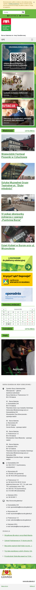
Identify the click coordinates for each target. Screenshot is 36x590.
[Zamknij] (34, 2)
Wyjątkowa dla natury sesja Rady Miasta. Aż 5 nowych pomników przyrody (18, 535)
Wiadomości (8, 130)
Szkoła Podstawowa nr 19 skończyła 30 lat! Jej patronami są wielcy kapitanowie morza (18, 541)
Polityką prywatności (14, 3)
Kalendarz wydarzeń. (11, 304)
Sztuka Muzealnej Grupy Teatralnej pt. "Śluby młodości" (14, 185)
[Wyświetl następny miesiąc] (32, 309)
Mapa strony (4, 586)
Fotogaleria (7, 329)
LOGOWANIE (24, 16)
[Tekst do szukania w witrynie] (12, 12)
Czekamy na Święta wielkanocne (18, 94)
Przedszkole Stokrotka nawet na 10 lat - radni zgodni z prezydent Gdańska (18, 556)
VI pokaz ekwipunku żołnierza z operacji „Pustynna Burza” (12, 216)
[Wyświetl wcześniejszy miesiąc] (3, 309)
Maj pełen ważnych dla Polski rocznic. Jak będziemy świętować (18, 546)
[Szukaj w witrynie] (23, 12)
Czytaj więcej (30, 131)
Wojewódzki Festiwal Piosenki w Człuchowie (14, 156)
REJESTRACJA (13, 16)
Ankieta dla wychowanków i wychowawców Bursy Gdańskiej (18, 65)
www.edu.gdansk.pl (29, 581)
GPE (3, 40)
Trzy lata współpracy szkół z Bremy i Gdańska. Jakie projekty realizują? (18, 551)
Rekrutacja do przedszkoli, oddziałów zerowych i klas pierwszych (18, 120)
